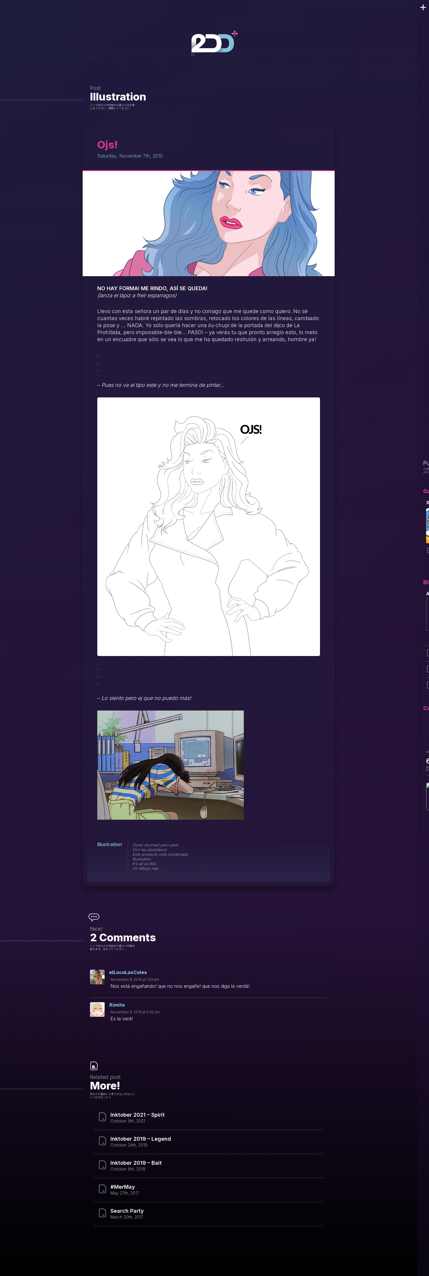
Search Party (127, 1211)
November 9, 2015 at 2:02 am (135, 1012)
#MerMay (122, 1187)
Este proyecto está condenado (160, 854)
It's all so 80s (144, 863)
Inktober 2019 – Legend (140, 1139)
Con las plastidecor (149, 849)
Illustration (118, 96)
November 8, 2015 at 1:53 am (134, 979)
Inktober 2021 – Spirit (137, 1115)
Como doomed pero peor (155, 845)
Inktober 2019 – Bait (136, 1163)
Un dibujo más (145, 868)
